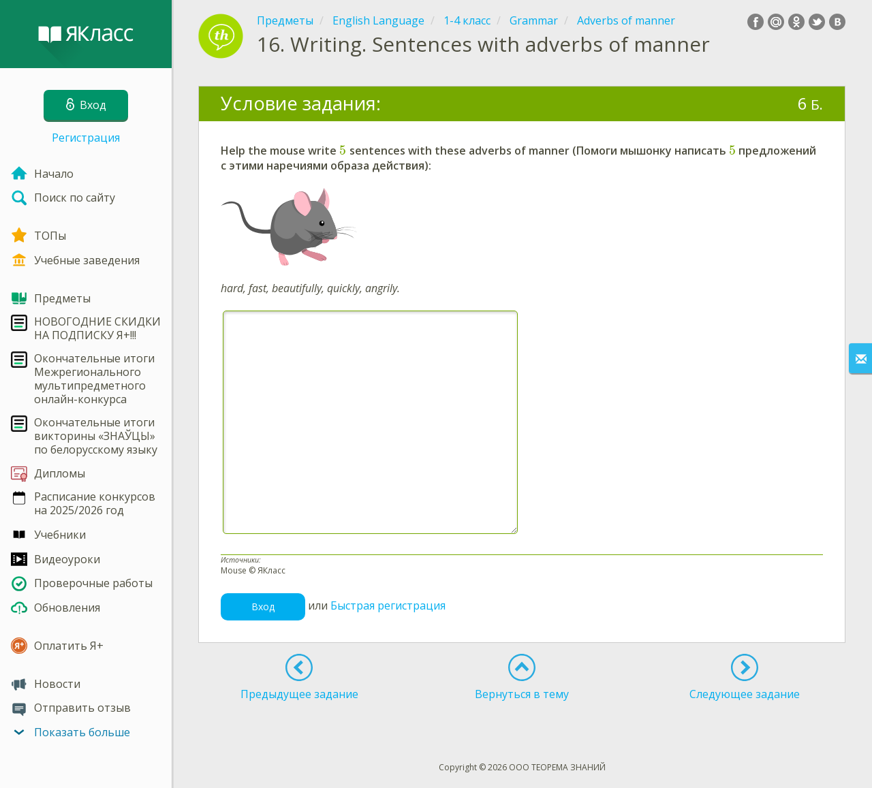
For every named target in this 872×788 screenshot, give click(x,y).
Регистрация (86, 137)
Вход (263, 606)
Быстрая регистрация (388, 606)
